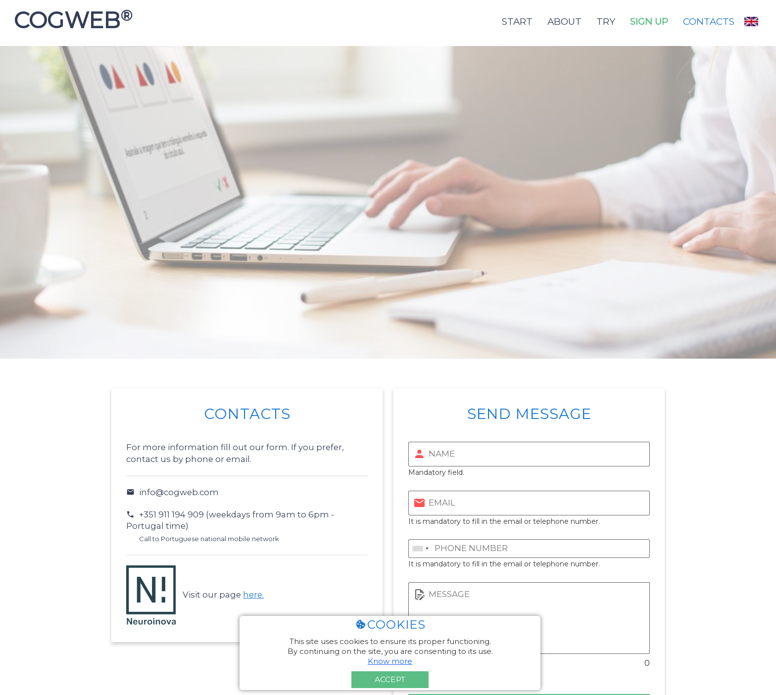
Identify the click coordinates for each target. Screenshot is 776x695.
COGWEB (70, 20)
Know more (390, 661)
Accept (390, 679)
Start (517, 21)
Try (605, 21)
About (564, 21)
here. (253, 595)
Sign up (649, 21)
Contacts (708, 21)
